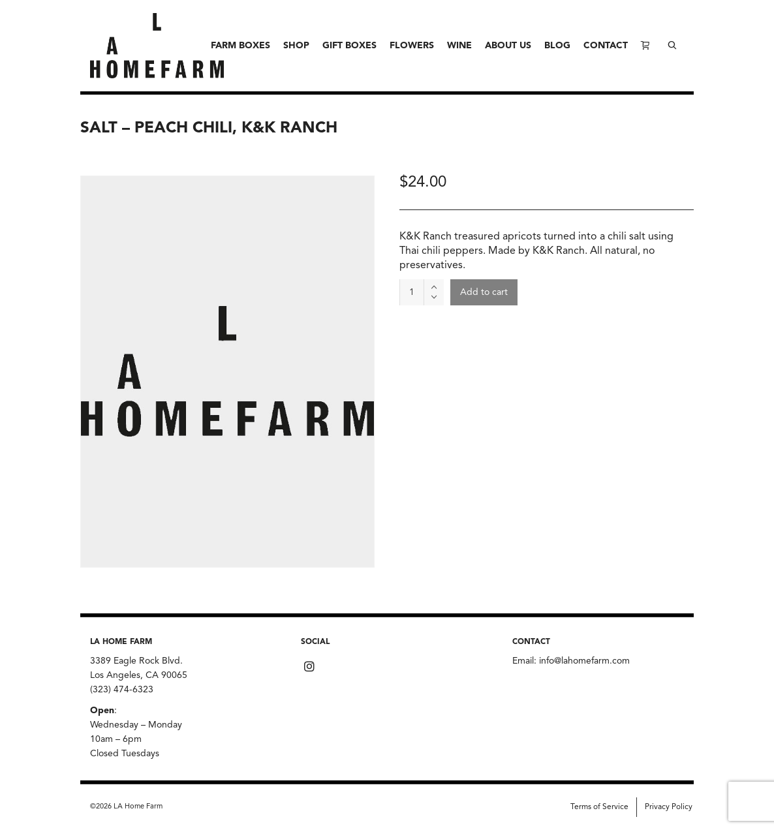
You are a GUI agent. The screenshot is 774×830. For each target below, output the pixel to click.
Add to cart (484, 292)
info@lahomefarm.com (584, 661)
